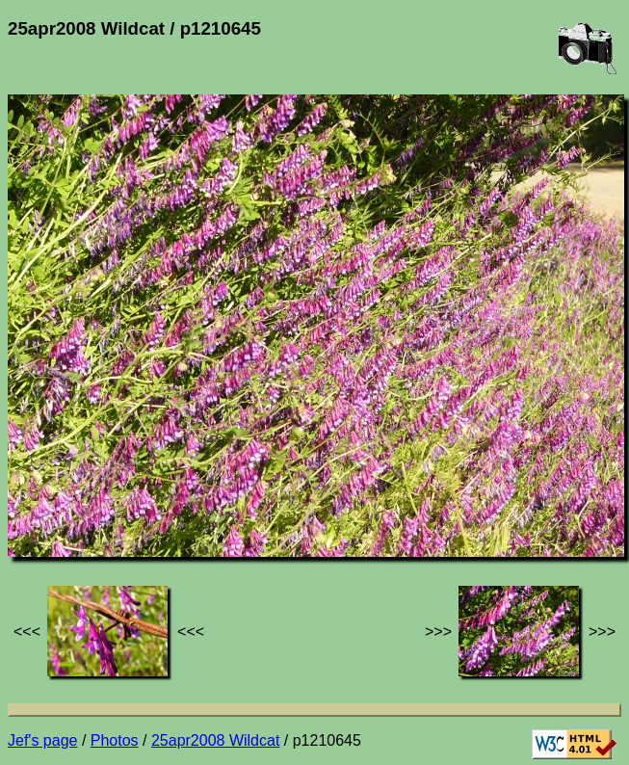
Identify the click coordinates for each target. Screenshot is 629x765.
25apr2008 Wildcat (215, 740)
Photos (115, 740)
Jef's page (42, 740)
